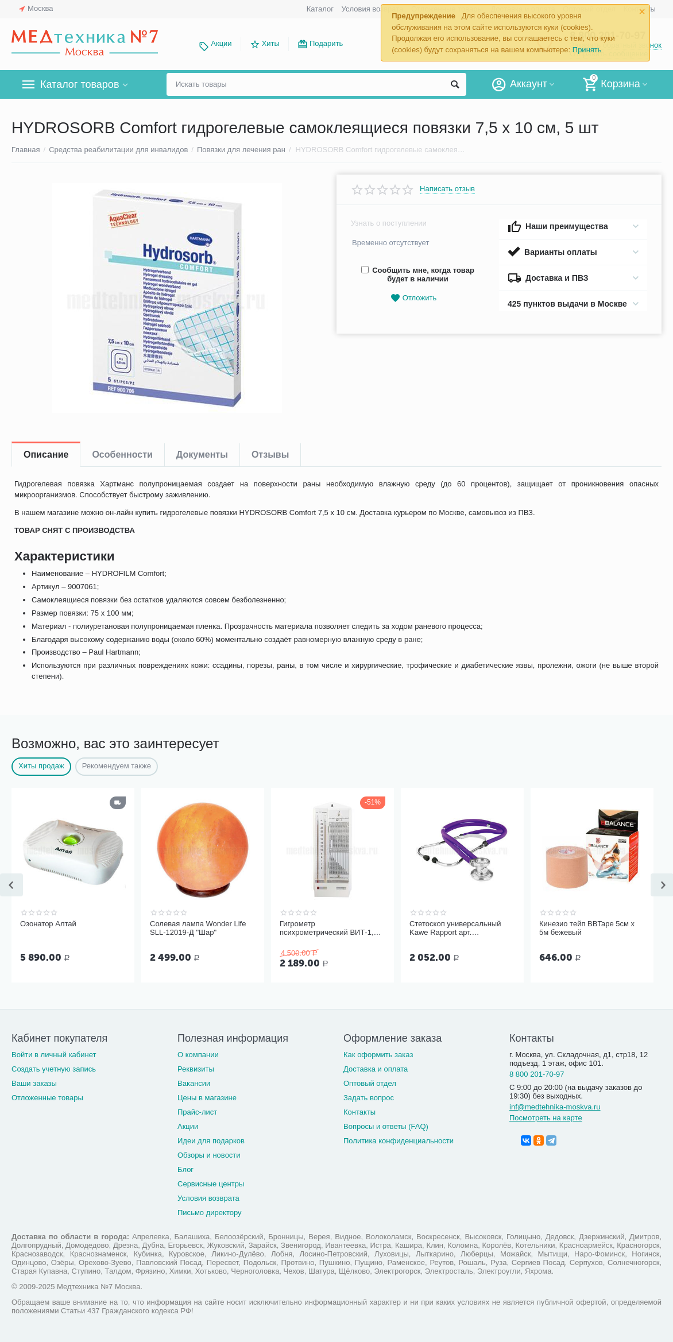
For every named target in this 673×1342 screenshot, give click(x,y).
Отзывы (270, 454)
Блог (185, 1169)
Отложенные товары (47, 1097)
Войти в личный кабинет (53, 1054)
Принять (587, 49)
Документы (202, 454)
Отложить (413, 298)
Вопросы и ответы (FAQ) (385, 1126)
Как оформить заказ (378, 1054)
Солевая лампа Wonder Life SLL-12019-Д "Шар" (198, 928)
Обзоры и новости (209, 1155)
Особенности (122, 454)
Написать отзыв (447, 189)
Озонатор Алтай (48, 923)
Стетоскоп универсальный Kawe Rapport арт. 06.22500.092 (455, 928)
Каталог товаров (79, 84)
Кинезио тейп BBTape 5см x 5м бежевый (587, 928)
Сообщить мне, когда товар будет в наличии (417, 274)
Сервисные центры (210, 1183)
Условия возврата (373, 9)
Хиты (271, 43)
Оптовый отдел (369, 1083)
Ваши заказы (34, 1083)
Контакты (359, 1112)
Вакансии (193, 1083)
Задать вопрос (368, 1097)
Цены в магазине (207, 1097)
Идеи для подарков (211, 1140)
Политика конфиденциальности (398, 1140)
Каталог (320, 9)
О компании (198, 1054)
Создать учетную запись (53, 1069)
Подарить (326, 43)
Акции (221, 43)
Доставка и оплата (375, 1069)
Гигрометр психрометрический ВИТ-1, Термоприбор (327, 928)
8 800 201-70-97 (536, 1074)
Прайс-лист (197, 1112)
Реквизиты (195, 1069)
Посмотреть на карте (545, 1117)
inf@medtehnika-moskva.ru (555, 1107)
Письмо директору (209, 1212)
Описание (46, 454)
